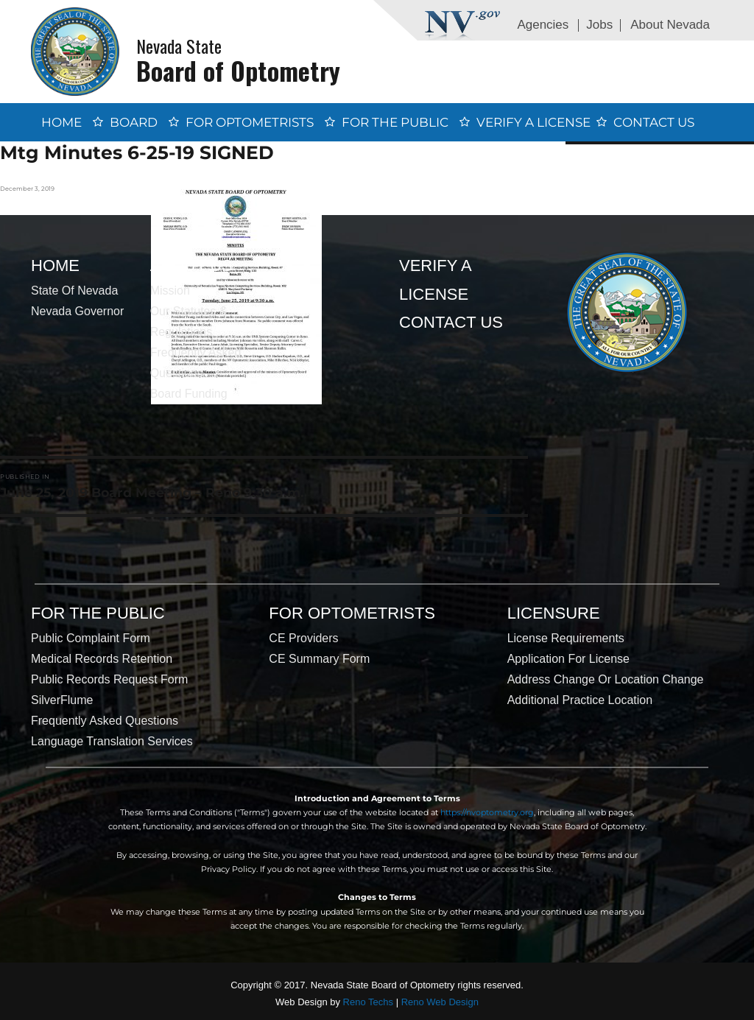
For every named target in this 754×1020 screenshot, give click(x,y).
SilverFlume (62, 700)
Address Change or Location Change (605, 679)
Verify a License (533, 122)
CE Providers (303, 638)
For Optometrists (250, 122)
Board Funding (189, 393)
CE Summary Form (319, 659)
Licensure (553, 613)
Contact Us (653, 122)
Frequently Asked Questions (104, 720)
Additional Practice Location (579, 700)
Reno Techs (368, 1001)
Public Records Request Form (109, 679)
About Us (191, 265)
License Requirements (565, 638)
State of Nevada (74, 290)
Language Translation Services (112, 741)
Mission (170, 290)
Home (61, 122)
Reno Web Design (440, 1001)
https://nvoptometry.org (487, 812)
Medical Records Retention (101, 659)
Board (134, 122)
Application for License (568, 659)
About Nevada (670, 25)
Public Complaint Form (90, 638)
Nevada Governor (77, 311)
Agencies (542, 25)
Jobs (599, 25)
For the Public (395, 122)
